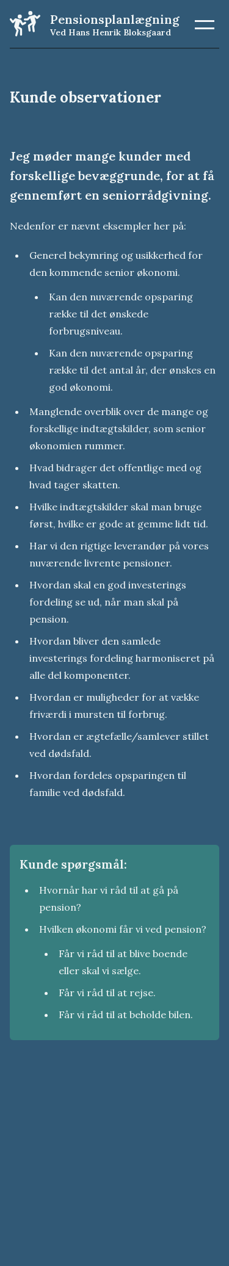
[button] (204, 24)
